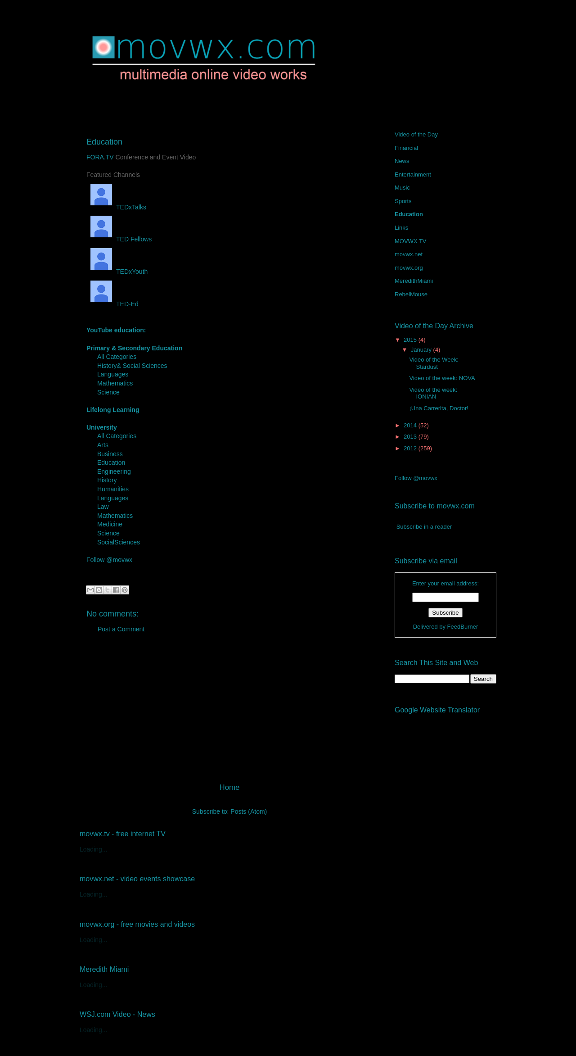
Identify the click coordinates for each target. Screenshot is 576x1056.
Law (103, 506)
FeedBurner (462, 626)
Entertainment (413, 174)
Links (401, 227)
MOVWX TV (411, 241)
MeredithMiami (414, 280)
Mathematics (115, 383)
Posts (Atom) (248, 811)
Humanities (113, 489)
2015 (411, 339)
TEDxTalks (116, 207)
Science (108, 392)
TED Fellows (119, 239)
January (422, 349)
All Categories (116, 356)
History (107, 480)
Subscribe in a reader (424, 526)
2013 (411, 436)
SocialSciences (118, 542)
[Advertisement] (229, 711)
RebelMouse (411, 294)
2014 (411, 425)
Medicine (109, 524)
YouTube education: (116, 330)
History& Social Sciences (132, 365)
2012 (411, 448)
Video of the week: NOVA (442, 378)
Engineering (114, 471)
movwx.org (409, 267)
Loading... (94, 849)
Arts (102, 445)
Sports (403, 201)
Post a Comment (121, 629)
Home (230, 787)
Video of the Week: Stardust (433, 363)
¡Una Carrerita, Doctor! (438, 408)
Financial (406, 148)
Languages (112, 374)
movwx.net (409, 254)
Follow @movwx (109, 559)
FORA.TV (100, 157)
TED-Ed (112, 304)
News (402, 161)
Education (111, 462)
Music (402, 187)
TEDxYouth (117, 271)
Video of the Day (416, 134)
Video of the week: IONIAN (433, 393)
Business (110, 454)
